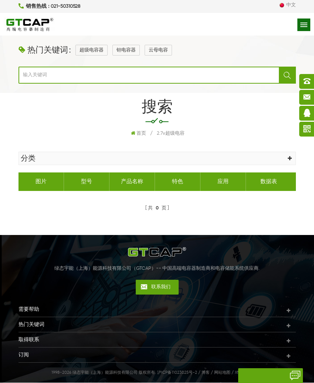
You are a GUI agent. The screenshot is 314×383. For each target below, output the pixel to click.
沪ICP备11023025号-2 (177, 373)
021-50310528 (65, 6)
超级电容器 (92, 50)
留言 (247, 375)
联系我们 (160, 287)
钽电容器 (126, 50)
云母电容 (158, 50)
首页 (138, 133)
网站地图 (222, 373)
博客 (206, 373)
